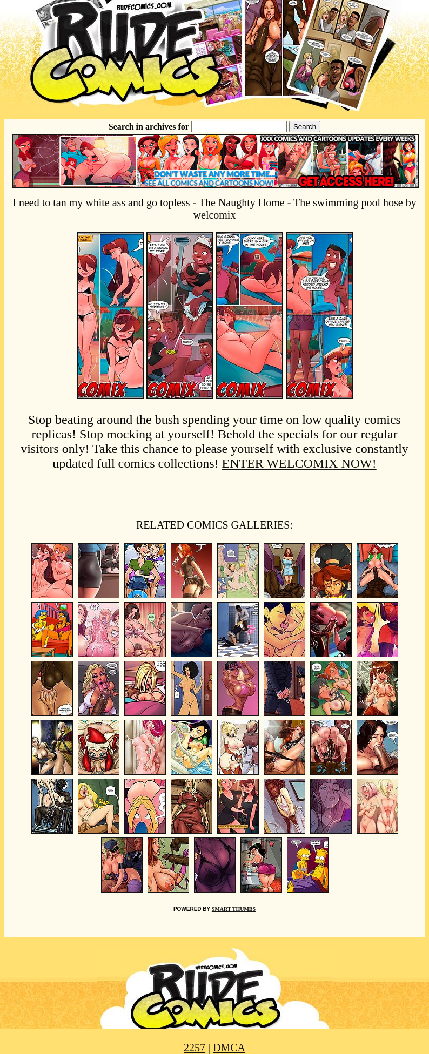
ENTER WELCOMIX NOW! (299, 463)
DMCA (229, 1047)
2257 (194, 1047)
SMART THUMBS (234, 909)
